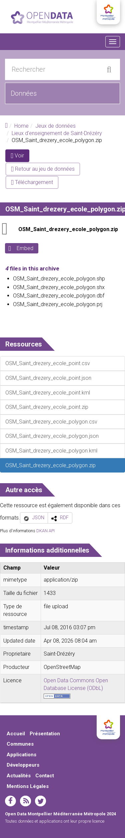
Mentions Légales (28, 786)
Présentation (45, 734)
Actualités (19, 776)
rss (25, 801)
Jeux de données (55, 126)
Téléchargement (32, 182)
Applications (21, 755)
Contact (44, 776)
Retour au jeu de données (43, 169)
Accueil (16, 734)
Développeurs (23, 765)
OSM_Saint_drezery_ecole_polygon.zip (68, 229)
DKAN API (45, 530)
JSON (38, 517)
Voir (20, 157)
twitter (40, 801)
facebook (10, 801)
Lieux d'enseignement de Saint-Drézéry (57, 133)
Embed (25, 248)
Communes (20, 744)
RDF (64, 517)
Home (21, 126)
